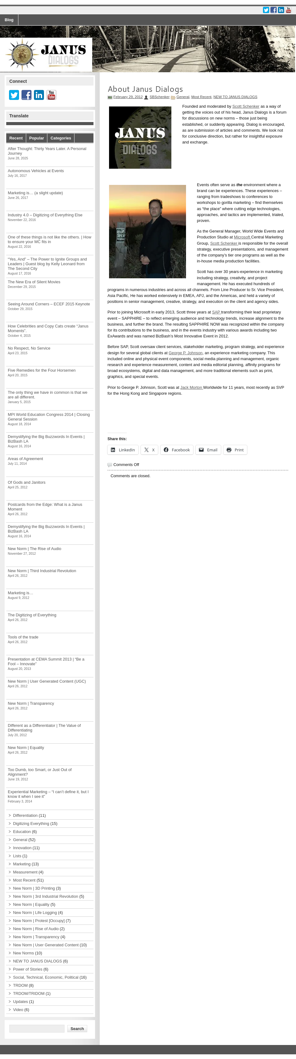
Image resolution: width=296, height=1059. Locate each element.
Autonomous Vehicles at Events (36, 170)
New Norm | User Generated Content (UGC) (47, 681)
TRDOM (20, 985)
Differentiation (25, 815)
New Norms (23, 953)
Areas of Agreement (25, 458)
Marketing (22, 864)
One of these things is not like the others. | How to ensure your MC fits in (49, 239)
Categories (60, 138)
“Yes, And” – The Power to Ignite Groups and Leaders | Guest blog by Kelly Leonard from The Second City (47, 264)
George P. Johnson (186, 353)
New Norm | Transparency (31, 703)
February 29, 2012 (128, 97)
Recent (16, 138)
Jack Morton (191, 387)
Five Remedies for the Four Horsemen (42, 370)
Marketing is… (20, 593)
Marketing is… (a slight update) (35, 193)
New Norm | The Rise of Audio (34, 548)
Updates (20, 1001)
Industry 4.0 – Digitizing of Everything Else (45, 215)
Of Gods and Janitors (26, 482)
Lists (17, 856)
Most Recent (201, 97)
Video (18, 1009)
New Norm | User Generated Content (46, 945)
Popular (36, 138)
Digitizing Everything (31, 823)
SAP (216, 312)
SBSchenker (159, 97)
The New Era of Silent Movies (34, 282)
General (183, 97)
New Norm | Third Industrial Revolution (42, 570)
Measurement (25, 872)
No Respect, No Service (29, 348)
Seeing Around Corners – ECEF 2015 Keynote (49, 304)
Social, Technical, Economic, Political (46, 977)
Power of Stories (27, 969)
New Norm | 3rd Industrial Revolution (45, 896)
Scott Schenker (246, 106)
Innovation (22, 847)
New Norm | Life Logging (35, 912)
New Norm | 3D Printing (34, 888)
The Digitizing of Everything (32, 615)
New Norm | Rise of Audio (36, 928)
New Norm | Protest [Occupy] (38, 920)
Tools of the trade (23, 637)
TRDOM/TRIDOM (29, 993)
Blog (9, 19)
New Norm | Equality (26, 747)
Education (22, 831)
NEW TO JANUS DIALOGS (235, 97)
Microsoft (242, 237)
